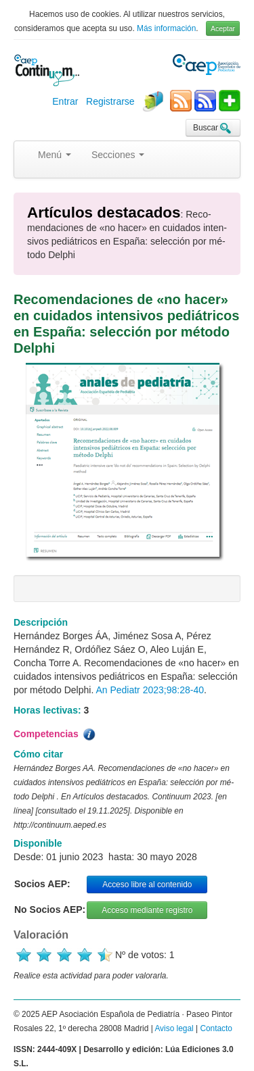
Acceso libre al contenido (147, 884)
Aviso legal (173, 1028)
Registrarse (110, 101)
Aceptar (223, 28)
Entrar (65, 101)
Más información (166, 28)
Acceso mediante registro (147, 910)
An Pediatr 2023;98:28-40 (150, 689)
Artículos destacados (103, 212)
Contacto (216, 1028)
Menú (54, 154)
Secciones (117, 154)
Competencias (56, 734)
